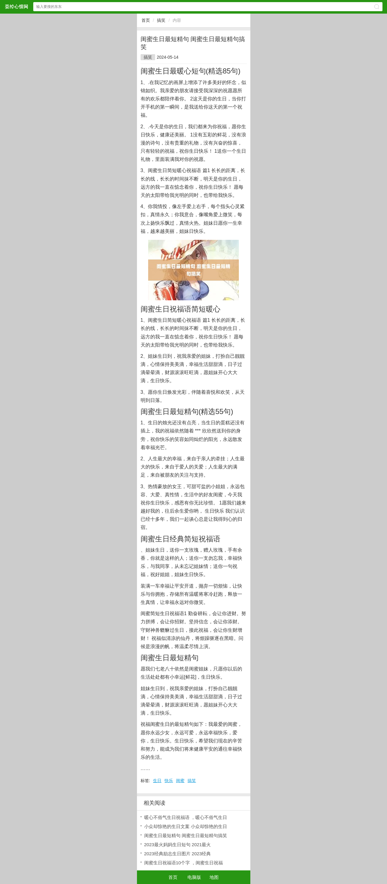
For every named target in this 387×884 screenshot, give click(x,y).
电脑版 (194, 877)
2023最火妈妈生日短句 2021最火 (177, 844)
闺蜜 (180, 780)
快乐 (168, 780)
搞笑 (161, 20)
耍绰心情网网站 (16, 6)
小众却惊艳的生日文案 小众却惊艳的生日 (185, 826)
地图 (214, 877)
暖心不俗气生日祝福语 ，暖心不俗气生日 (185, 817)
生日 (157, 780)
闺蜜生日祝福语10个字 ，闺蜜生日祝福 (183, 862)
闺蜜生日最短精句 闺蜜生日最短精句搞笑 (185, 835)
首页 (145, 20)
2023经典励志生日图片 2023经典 (177, 853)
